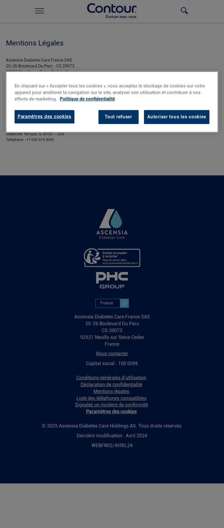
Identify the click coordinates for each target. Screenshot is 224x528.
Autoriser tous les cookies (176, 117)
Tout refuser (118, 117)
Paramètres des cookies (44, 116)
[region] (112, 102)
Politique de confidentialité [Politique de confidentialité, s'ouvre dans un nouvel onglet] (87, 99)
